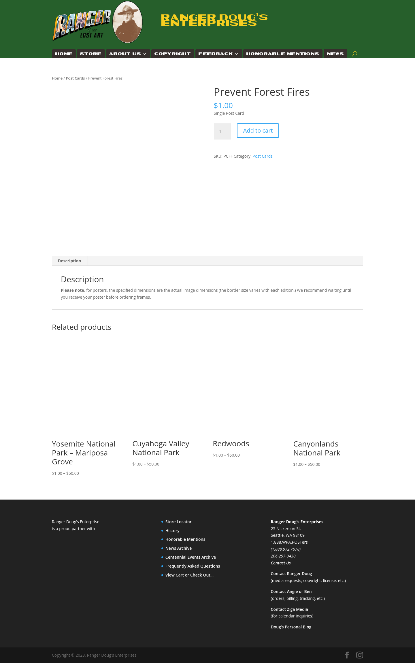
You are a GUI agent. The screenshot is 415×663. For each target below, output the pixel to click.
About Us (125, 54)
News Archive (178, 548)
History (172, 530)
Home (64, 54)
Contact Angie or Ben (291, 591)
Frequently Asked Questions (192, 566)
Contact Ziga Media (289, 609)
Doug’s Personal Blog (291, 627)
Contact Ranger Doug (291, 573)
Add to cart (258, 130)
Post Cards (75, 78)
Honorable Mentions (282, 54)
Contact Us (281, 563)
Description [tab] (69, 260)
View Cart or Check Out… (189, 575)
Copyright (172, 54)
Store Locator (178, 521)
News (335, 54)
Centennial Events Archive (190, 557)
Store (91, 54)
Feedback (216, 54)
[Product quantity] (222, 131)
